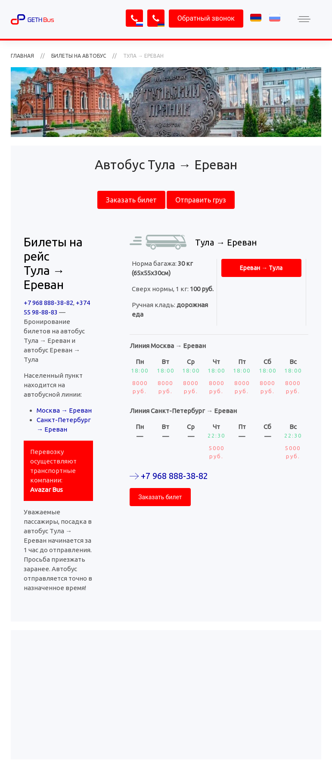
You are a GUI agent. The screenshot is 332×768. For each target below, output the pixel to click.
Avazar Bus (46, 489)
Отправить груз (200, 200)
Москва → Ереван (64, 410)
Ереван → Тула (261, 267)
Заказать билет (131, 200)
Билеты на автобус (78, 56)
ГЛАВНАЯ (22, 56)
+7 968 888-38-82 (48, 302)
